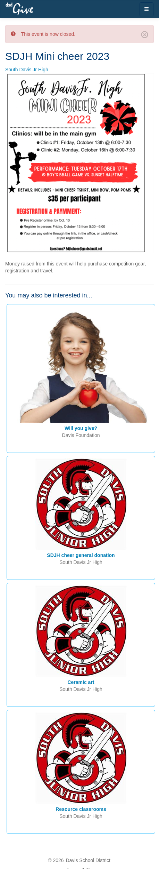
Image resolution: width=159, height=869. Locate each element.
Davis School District (88, 860)
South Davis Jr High (26, 69)
